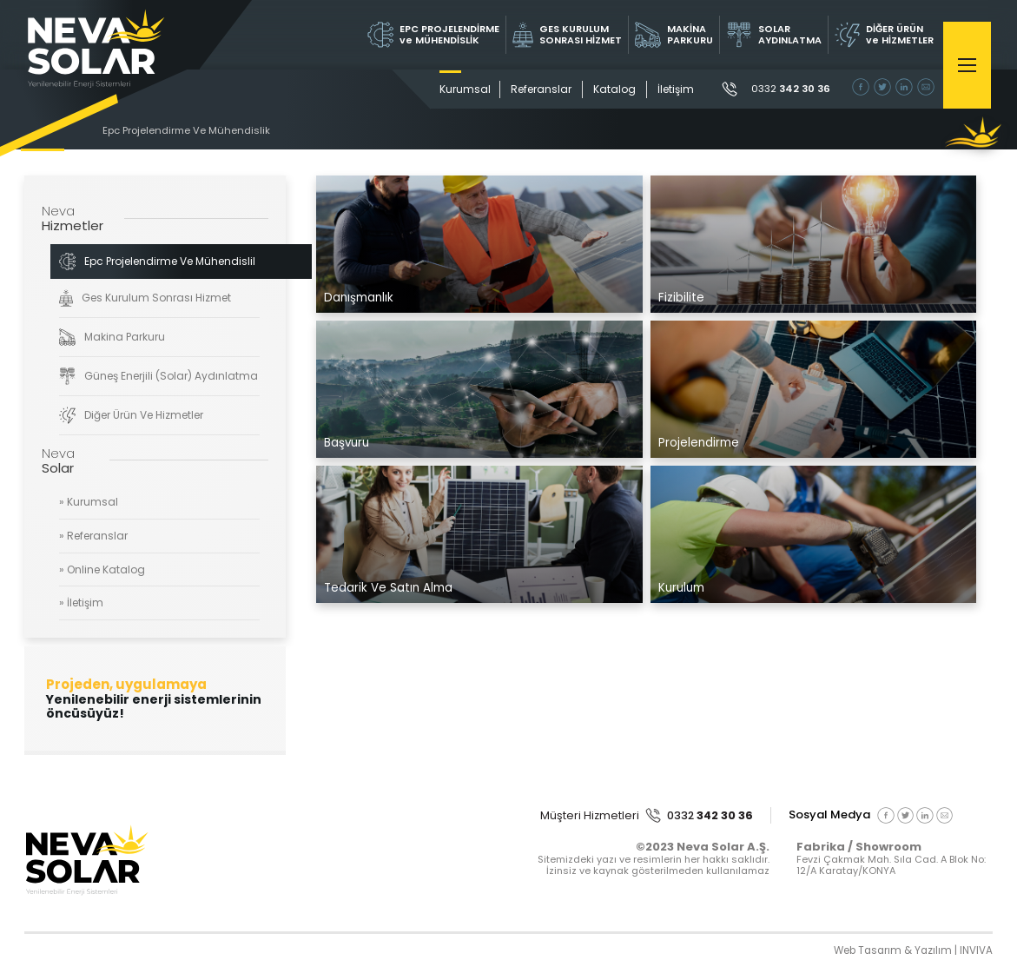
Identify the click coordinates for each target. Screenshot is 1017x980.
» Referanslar (93, 536)
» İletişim (81, 603)
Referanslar (535, 89)
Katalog (608, 89)
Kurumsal (459, 89)
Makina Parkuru (112, 337)
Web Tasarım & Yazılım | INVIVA (911, 952)
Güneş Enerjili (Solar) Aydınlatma (159, 376)
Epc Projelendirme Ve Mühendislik (189, 131)
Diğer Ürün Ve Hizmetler (131, 415)
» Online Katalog (102, 569)
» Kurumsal (88, 502)
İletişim (669, 89)
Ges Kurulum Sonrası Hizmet (145, 298)
